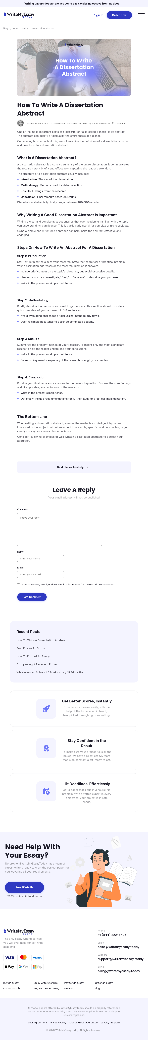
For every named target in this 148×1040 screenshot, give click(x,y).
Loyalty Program (110, 1022)
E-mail (20, 567)
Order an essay (104, 983)
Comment (22, 509)
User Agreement (37, 1022)
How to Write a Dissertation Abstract (42, 640)
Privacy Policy (58, 1022)
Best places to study (31, 648)
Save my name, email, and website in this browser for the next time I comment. (68, 584)
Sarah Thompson (101, 123)
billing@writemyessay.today (119, 971)
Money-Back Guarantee (84, 1022)
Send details (24, 887)
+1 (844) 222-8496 (112, 935)
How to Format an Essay (33, 656)
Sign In (98, 15)
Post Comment (32, 597)
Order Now (119, 15)
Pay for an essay (74, 983)
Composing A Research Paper (37, 664)
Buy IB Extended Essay (46, 988)
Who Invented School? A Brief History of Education (50, 672)
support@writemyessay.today (120, 959)
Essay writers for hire (46, 983)
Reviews (69, 988)
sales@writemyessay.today (118, 947)
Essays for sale (11, 988)
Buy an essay (11, 983)
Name (20, 551)
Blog (6, 28)
